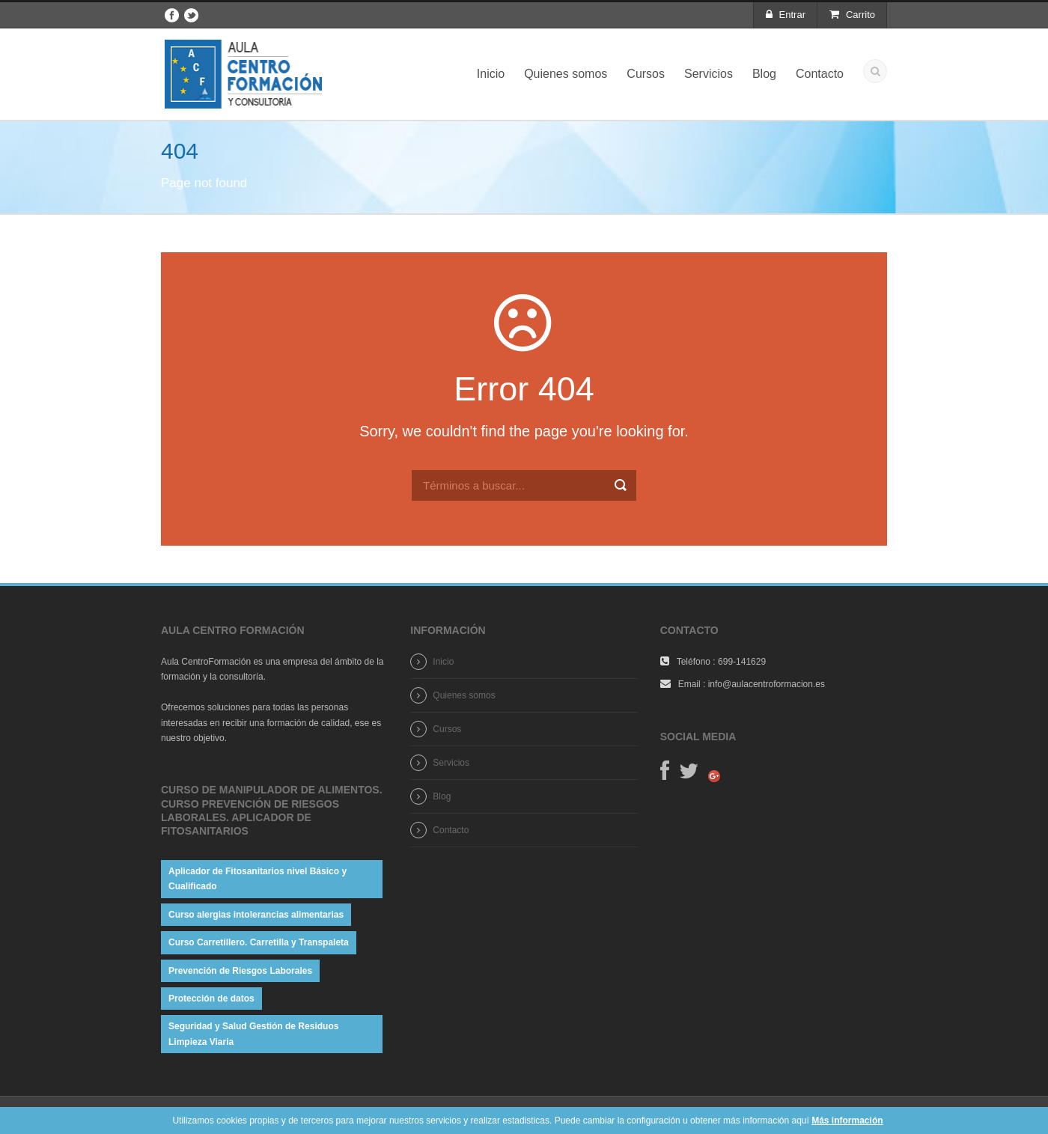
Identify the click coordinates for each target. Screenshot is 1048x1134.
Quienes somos (565, 73)
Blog (764, 73)
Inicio (491, 73)
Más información (847, 1120)
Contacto (820, 73)
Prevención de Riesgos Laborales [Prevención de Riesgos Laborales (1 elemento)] (240, 971)
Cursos (646, 73)
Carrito (852, 14)
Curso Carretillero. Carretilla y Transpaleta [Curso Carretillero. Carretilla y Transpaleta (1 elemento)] (258, 942)
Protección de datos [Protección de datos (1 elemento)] (211, 998)
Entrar (785, 14)
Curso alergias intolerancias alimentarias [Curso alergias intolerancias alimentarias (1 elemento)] (256, 914)
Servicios (708, 73)
